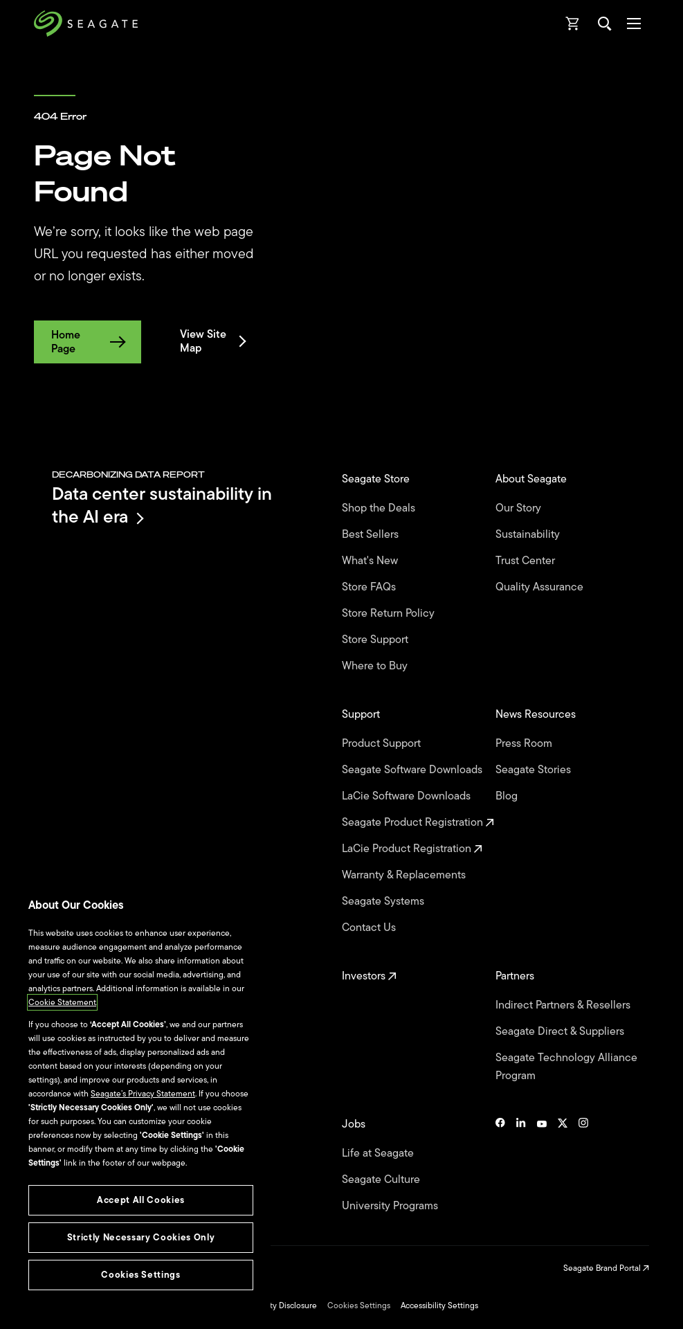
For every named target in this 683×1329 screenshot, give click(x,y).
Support (362, 714)
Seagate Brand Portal (606, 1268)
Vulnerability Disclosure (273, 1305)
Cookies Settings (358, 1305)
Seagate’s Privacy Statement (143, 1094)
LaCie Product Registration (412, 849)
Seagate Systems (384, 901)
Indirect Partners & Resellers (564, 1005)
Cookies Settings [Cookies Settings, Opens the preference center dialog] (141, 1274)
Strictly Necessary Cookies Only (141, 1237)
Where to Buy (376, 666)
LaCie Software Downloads (407, 796)
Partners (516, 976)
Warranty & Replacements (405, 875)
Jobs (355, 1124)
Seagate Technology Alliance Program (566, 1067)
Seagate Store (377, 479)
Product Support (383, 743)
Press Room (525, 743)
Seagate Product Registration (418, 822)
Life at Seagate (379, 1153)
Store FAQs (370, 587)
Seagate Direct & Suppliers (561, 1031)
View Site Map (212, 341)
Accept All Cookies (141, 1200)
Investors (369, 976)
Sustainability (529, 534)
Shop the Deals (381, 508)
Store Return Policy (389, 613)
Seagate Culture (382, 1179)
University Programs (391, 1206)
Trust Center (526, 561)
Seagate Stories (534, 770)
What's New (371, 561)
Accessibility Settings (439, 1305)
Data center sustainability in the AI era (162, 504)
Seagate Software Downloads (413, 770)
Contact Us (370, 928)
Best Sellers (371, 534)
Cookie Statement (62, 1002)
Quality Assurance (540, 587)
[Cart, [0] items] (573, 23)
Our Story (519, 508)
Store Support (376, 640)
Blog (507, 796)
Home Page (87, 342)
